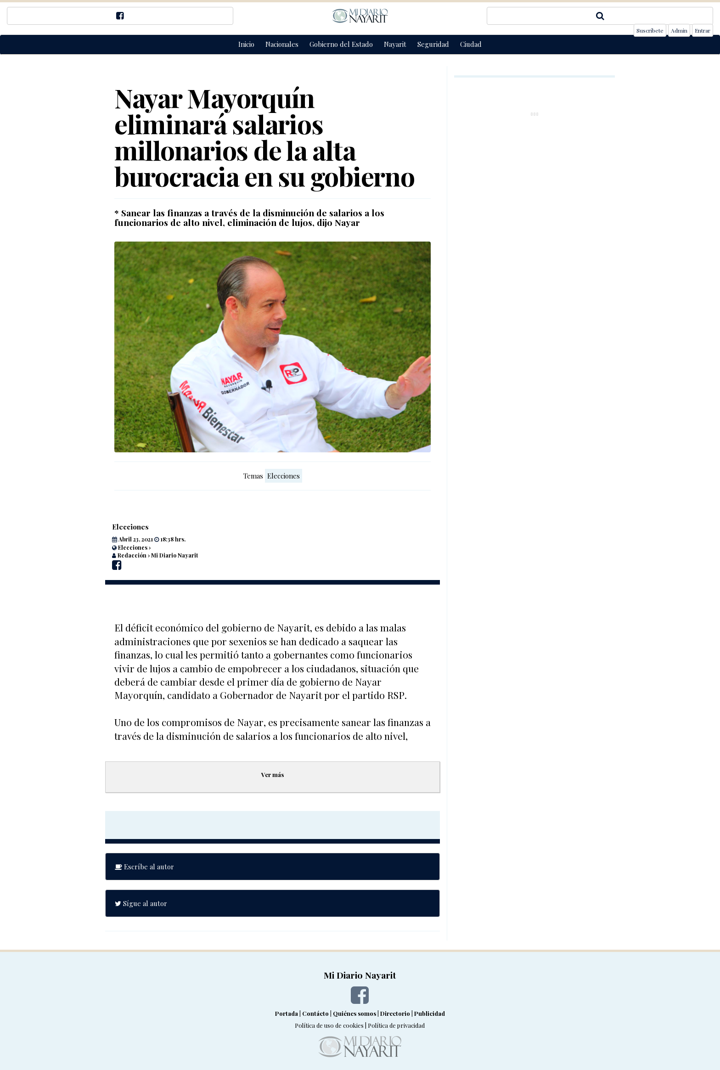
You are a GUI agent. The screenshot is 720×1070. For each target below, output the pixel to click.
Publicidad (429, 1013)
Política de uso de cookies (329, 1025)
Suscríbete (650, 30)
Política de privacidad (396, 1025)
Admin (679, 30)
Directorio (395, 1013)
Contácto (315, 1013)
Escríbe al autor (144, 866)
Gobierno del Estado (341, 44)
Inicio (246, 44)
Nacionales (281, 44)
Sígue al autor (141, 903)
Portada (286, 1013)
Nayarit (395, 44)
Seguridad (433, 44)
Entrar (702, 30)
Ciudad (471, 44)
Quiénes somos (354, 1013)
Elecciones (283, 475)
